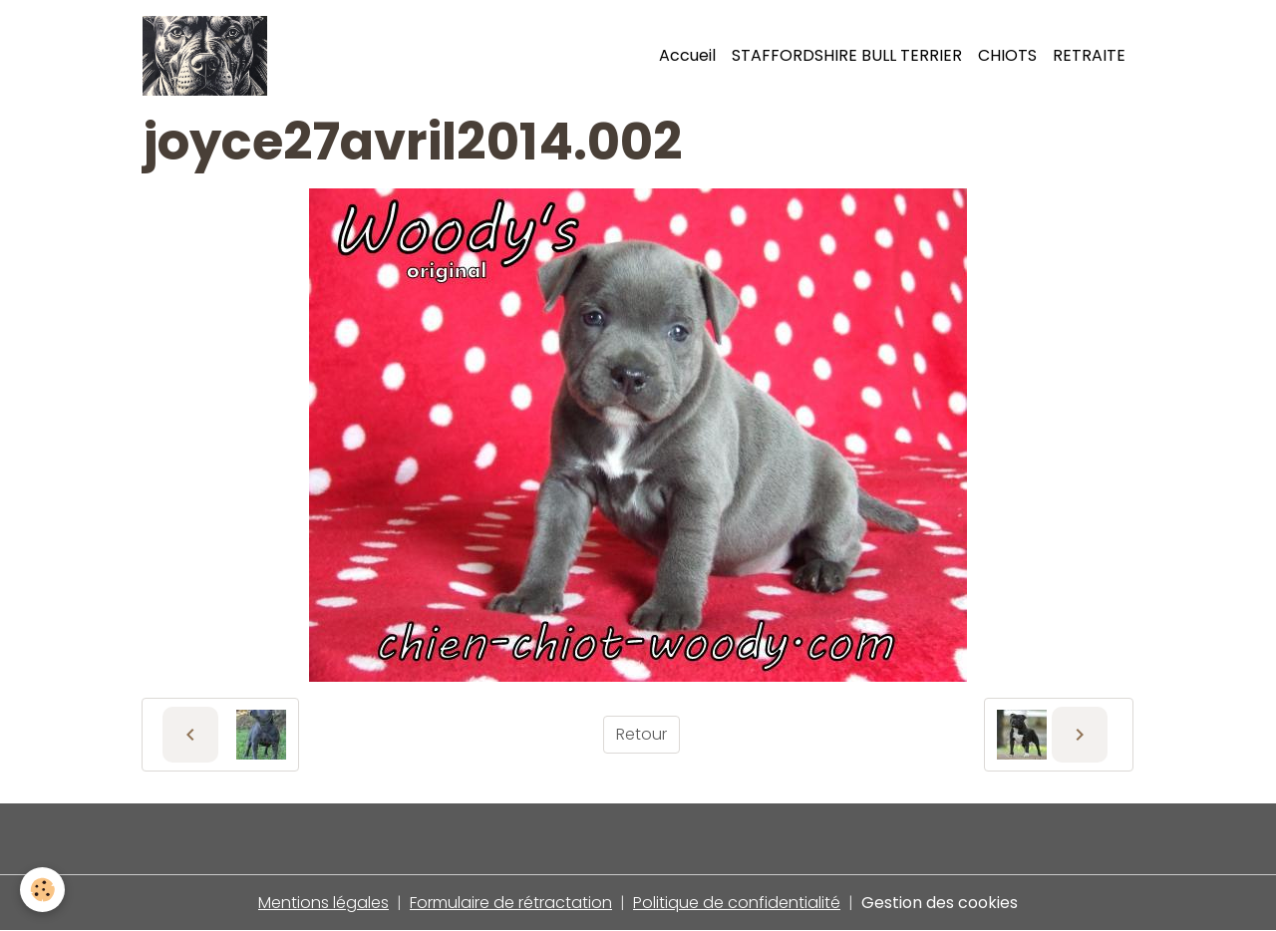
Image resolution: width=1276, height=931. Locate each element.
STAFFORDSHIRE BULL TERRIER (847, 55)
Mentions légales (323, 902)
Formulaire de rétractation (511, 902)
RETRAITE (1089, 55)
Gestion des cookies (939, 902)
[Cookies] (42, 889)
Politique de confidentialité (736, 902)
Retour (641, 734)
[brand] (209, 56)
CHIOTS (1007, 55)
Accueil (687, 55)
